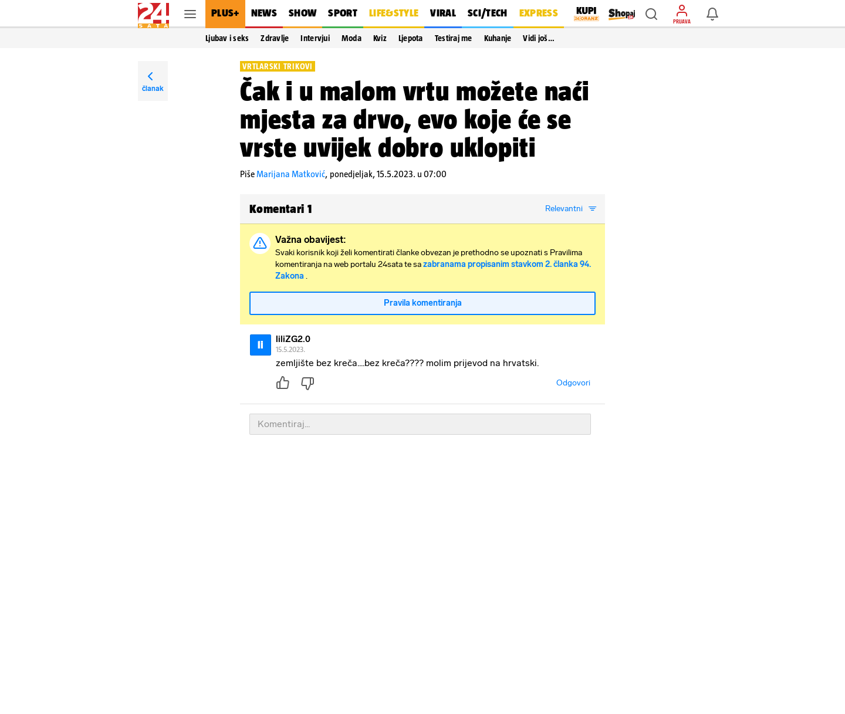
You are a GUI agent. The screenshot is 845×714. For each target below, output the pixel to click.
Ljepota (410, 38)
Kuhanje (498, 38)
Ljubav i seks (227, 38)
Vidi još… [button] (538, 38)
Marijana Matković (290, 174)
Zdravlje (275, 38)
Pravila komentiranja (423, 303)
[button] (651, 14)
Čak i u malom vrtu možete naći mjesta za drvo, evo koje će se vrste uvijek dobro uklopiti (414, 119)
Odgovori (573, 383)
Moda (351, 38)
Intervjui (314, 38)
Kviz (380, 38)
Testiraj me (453, 38)
